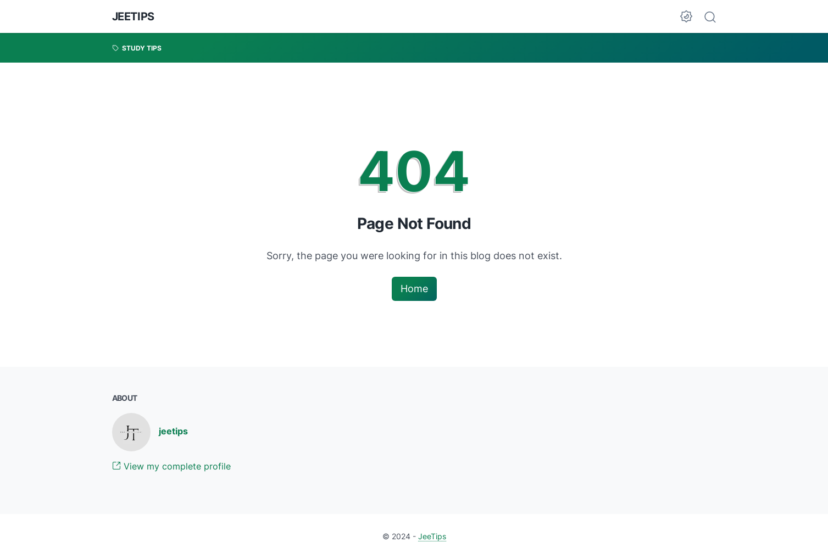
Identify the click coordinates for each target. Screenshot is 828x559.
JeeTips (133, 16)
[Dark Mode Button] (686, 16)
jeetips (173, 431)
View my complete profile (171, 466)
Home (414, 288)
